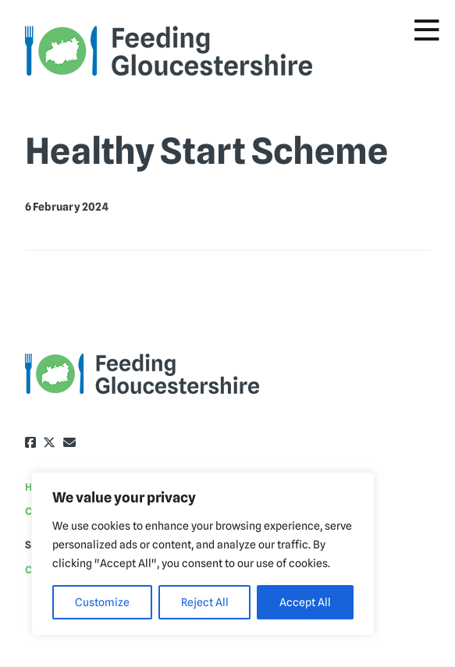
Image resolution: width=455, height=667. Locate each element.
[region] (203, 554)
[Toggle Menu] (427, 31)
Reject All (205, 602)
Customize (102, 602)
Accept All (305, 602)
